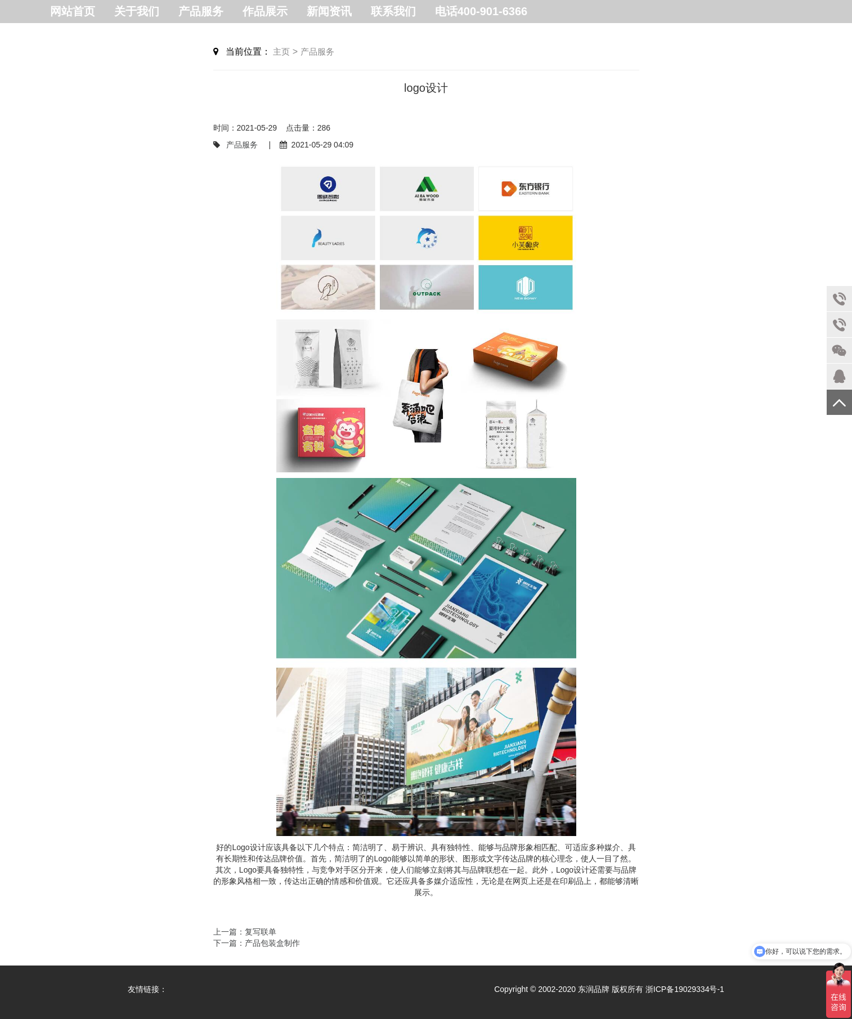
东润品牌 (595, 989)
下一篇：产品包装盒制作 (256, 943)
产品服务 (200, 11)
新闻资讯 (329, 11)
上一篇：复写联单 (244, 931)
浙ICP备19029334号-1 (684, 989)
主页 (281, 51)
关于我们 (136, 11)
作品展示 (265, 11)
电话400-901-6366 (481, 11)
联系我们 (393, 11)
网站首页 (72, 11)
